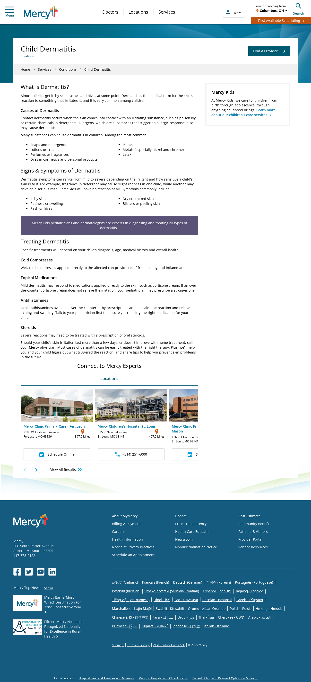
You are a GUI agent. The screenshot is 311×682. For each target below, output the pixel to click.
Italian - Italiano (216, 626)
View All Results (66, 470)
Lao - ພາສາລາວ (186, 599)
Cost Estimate (249, 516)
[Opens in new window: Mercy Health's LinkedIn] (52, 572)
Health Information (127, 539)
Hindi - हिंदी (162, 599)
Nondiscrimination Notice (196, 547)
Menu (9, 12)
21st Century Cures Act (169, 645)
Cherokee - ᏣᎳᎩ (231, 617)
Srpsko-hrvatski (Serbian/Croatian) (172, 591)
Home (25, 69)
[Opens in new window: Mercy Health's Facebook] (17, 572)
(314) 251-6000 (131, 454)
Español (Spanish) (217, 591)
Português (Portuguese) (254, 582)
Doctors (110, 12)
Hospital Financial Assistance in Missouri (106, 678)
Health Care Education (193, 531)
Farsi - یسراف (163, 617)
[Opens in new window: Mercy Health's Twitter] (29, 572)
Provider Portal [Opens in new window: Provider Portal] (250, 539)
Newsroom (184, 539)
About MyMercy (125, 516)
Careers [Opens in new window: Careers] (118, 531)
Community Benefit (253, 523)
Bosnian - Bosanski (217, 599)
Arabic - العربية (259, 617)
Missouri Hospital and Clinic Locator (162, 678)
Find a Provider (269, 51)
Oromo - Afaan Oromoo (207, 608)
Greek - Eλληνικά (249, 599)
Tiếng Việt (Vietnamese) (130, 599)
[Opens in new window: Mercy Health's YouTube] (40, 572)
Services (166, 12)
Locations (138, 12)
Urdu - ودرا (186, 617)
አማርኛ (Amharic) (125, 582)
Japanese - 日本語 (186, 626)
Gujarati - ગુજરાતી (155, 626)
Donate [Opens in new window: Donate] (181, 516)
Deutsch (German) (187, 582)
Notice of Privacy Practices (133, 547)
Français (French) (155, 582)
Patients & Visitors (253, 531)
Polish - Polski (240, 608)
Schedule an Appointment (133, 555)
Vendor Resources (253, 547)
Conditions (68, 69)
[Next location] (36, 469)
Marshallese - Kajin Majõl (132, 608)
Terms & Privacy (138, 645)
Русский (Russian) (126, 591)
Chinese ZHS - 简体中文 (130, 617)
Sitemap (118, 645)
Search (298, 8)
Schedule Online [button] (57, 454)
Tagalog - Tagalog (249, 591)
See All (48, 588)
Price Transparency (191, 523)
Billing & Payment (126, 523)
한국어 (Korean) (218, 582)
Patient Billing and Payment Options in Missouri (225, 678)
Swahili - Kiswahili (170, 608)
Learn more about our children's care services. (243, 112)
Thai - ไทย (206, 617)
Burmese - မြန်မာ (125, 626)
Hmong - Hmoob (269, 608)
